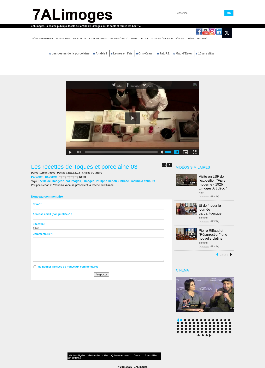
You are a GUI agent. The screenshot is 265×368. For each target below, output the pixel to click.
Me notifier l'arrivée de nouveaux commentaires (67, 266)
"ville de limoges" (51, 180)
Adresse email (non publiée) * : (52, 213)
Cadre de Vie (80, 38)
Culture (144, 38)
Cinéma (190, 38)
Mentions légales (75, 354)
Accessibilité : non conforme (140, 354)
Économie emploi (98, 38)
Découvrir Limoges (43, 38)
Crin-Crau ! (145, 53)
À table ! (100, 53)
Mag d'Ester (183, 53)
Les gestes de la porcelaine (69, 53)
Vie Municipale (63, 38)
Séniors (180, 38)
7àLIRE (163, 53)
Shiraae (118, 180)
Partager (36, 176)
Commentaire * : (43, 233)
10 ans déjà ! (206, 53)
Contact (124, 354)
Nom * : (37, 203)
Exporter (49, 176)
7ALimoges (71, 180)
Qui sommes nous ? (110, 354)
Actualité (202, 38)
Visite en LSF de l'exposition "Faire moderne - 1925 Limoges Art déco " (214, 182)
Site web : (39, 223)
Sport (134, 38)
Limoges (85, 180)
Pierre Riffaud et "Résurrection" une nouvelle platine (213, 232)
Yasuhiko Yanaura (135, 180)
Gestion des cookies (92, 354)
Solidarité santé (119, 38)
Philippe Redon (102, 180)
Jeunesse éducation (162, 38)
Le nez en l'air (122, 53)
